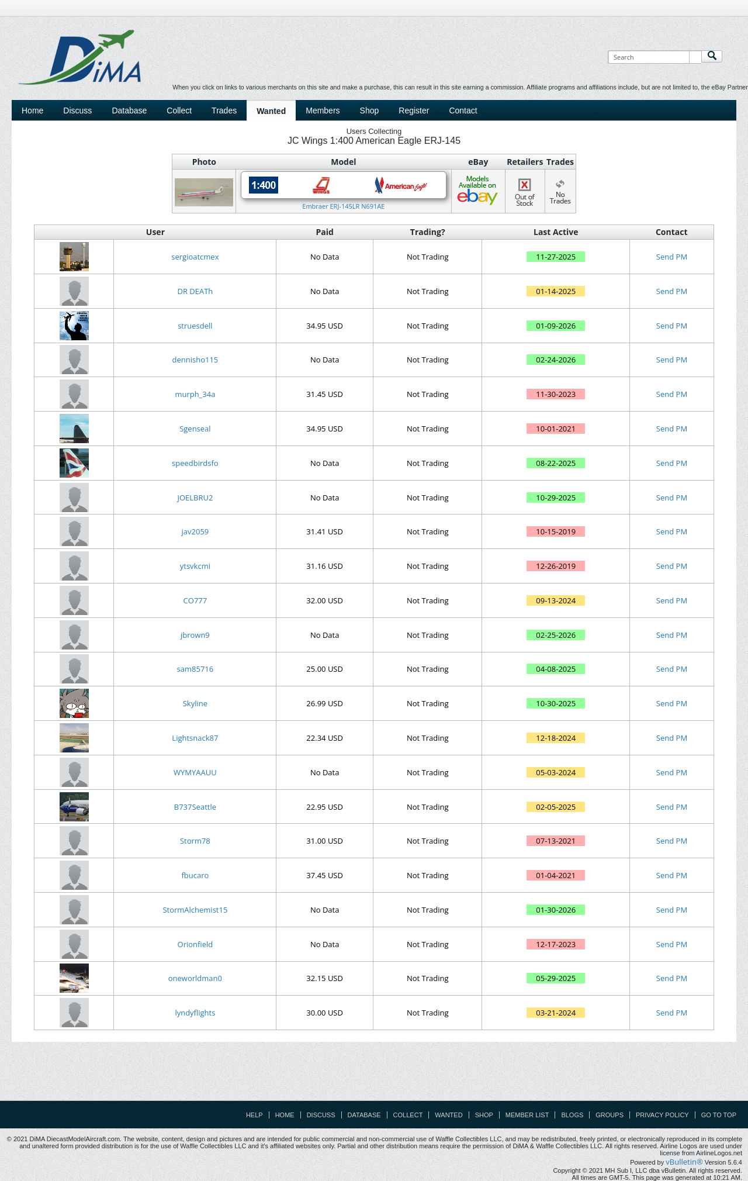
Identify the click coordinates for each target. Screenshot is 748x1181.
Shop (369, 110)
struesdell (195, 325)
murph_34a (195, 394)
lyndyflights (195, 1012)
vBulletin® (684, 1161)
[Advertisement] (374, 1074)
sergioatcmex (195, 256)
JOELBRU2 (195, 497)
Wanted (271, 111)
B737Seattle (195, 807)
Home (32, 110)
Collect (179, 110)
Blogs (572, 1114)
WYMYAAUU (195, 772)
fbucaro (195, 875)
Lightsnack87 (195, 738)
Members (323, 110)
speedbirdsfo (195, 463)
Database (129, 110)
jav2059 (195, 531)
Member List (527, 1114)
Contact (463, 110)
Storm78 (195, 840)
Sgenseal (194, 428)
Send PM (671, 256)
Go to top (718, 1114)
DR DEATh (195, 291)
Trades (224, 110)
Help (254, 1114)
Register (414, 110)
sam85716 (195, 669)
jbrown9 (195, 635)
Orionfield (195, 944)
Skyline (195, 703)
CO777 (195, 600)
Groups (609, 1114)
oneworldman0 (195, 978)
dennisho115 (195, 359)
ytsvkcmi (195, 566)
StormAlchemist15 (194, 909)
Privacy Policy (662, 1114)
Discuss (77, 110)
